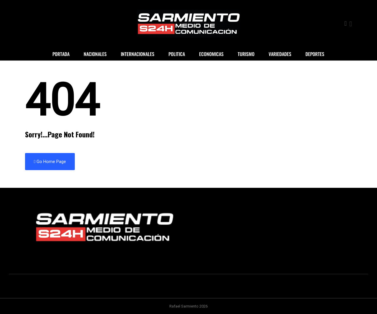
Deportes (314, 53)
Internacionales (137, 53)
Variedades (280, 53)
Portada (61, 53)
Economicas (211, 53)
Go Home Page (50, 161)
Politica (176, 53)
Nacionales (95, 53)
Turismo (246, 53)
